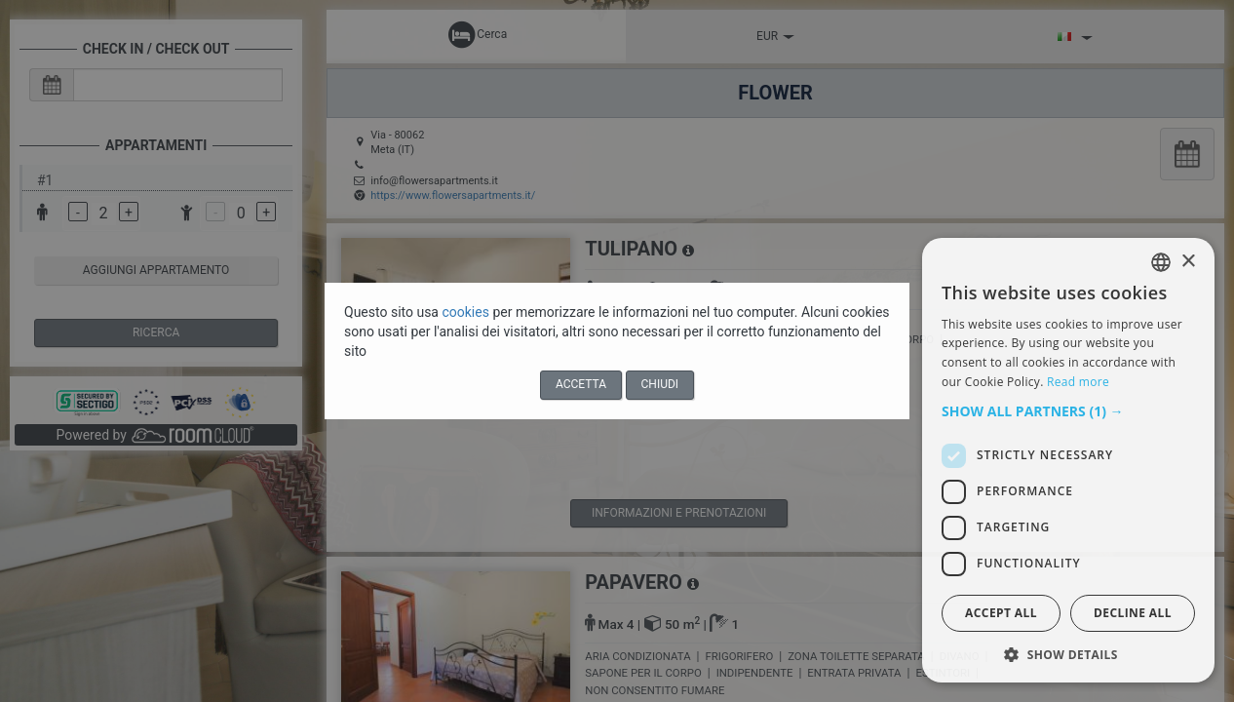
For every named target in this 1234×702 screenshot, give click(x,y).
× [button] (1187, 261)
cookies (467, 312)
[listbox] (1161, 262)
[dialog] (1068, 460)
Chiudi (660, 384)
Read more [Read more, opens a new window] (1078, 381)
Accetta (581, 384)
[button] (1068, 411)
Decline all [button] (1133, 612)
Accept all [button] (1001, 612)
